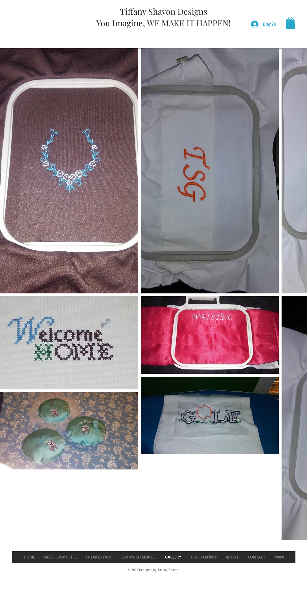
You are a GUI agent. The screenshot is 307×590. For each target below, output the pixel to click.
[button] (290, 23)
